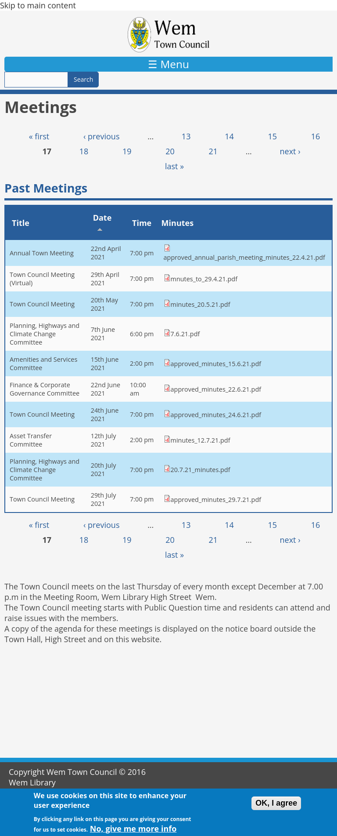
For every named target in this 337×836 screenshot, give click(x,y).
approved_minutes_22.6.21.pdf (216, 389)
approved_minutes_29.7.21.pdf (216, 499)
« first (39, 136)
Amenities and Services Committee (43, 363)
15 (272, 136)
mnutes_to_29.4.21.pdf (204, 279)
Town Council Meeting (42, 304)
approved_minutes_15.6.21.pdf (216, 364)
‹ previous (101, 136)
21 (213, 151)
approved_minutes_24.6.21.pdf (216, 415)
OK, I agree (276, 807)
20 (170, 151)
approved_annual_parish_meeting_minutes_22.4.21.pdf (244, 257)
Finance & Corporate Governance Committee (44, 389)
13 (186, 136)
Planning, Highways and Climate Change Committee (44, 333)
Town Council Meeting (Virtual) (42, 278)
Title (20, 223)
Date (102, 222)
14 (229, 136)
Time (141, 223)
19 (127, 151)
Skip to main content (38, 5)
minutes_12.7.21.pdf (200, 440)
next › (290, 151)
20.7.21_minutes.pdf (200, 469)
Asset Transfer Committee (31, 440)
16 (315, 136)
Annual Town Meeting (42, 253)
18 (84, 151)
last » (174, 166)
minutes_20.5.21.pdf (200, 304)
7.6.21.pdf (185, 334)
